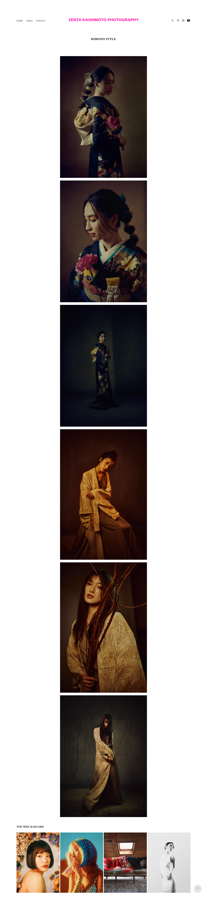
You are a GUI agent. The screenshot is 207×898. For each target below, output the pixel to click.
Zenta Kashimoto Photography (104, 20)
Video (29, 21)
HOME (20, 21)
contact (41, 21)
